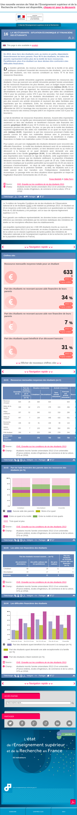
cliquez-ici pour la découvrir (59, 7)
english (35, 45)
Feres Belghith (55, 179)
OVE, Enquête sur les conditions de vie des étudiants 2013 (40, 184)
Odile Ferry (68, 179)
